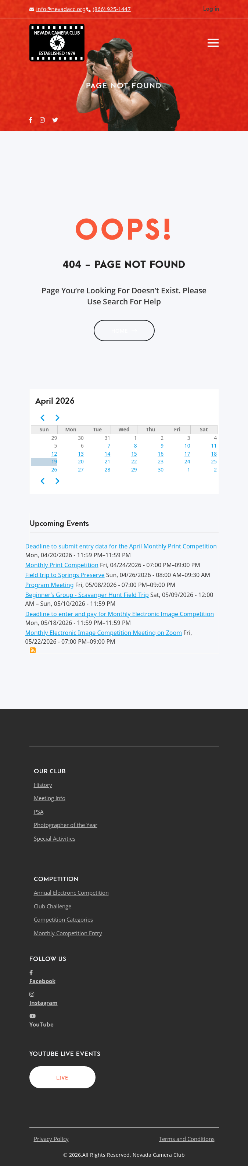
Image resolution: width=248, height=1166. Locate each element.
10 (187, 445)
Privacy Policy (51, 1138)
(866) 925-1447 (108, 9)
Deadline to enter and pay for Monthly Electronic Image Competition (119, 614)
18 (214, 453)
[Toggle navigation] (213, 42)
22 (134, 461)
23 (160, 461)
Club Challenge (52, 906)
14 (108, 453)
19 (54, 461)
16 (160, 453)
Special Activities (54, 838)
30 (160, 469)
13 (81, 453)
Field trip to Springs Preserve (65, 575)
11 (214, 445)
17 (187, 453)
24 (187, 461)
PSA (38, 811)
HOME (124, 330)
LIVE (62, 1077)
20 (81, 461)
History (43, 784)
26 (54, 469)
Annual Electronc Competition (71, 892)
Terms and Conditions (187, 1138)
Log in (211, 9)
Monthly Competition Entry (68, 933)
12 (54, 453)
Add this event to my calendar (33, 650)
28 (108, 469)
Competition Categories (63, 919)
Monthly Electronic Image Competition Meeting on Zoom (103, 633)
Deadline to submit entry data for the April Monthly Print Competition (121, 546)
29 (134, 469)
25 (214, 461)
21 (108, 461)
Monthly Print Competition (61, 565)
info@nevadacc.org (57, 9)
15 (134, 453)
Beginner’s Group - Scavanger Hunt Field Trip (87, 595)
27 (81, 469)
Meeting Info (49, 798)
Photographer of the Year (65, 824)
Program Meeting (49, 585)
